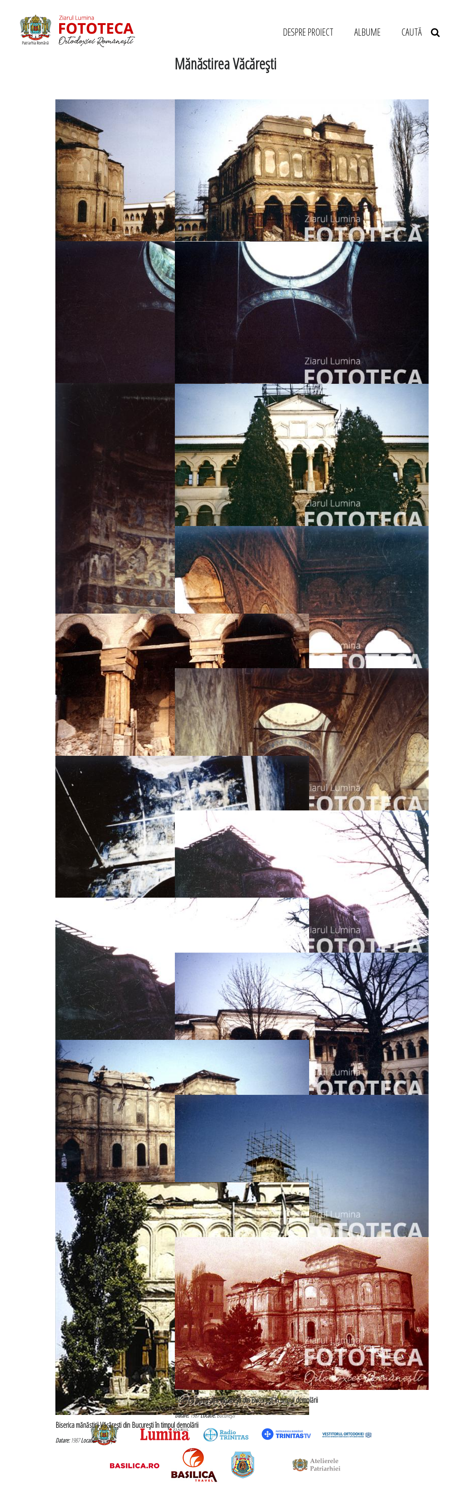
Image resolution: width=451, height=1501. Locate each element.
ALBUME (367, 31)
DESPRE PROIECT (308, 31)
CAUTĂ (420, 31)
